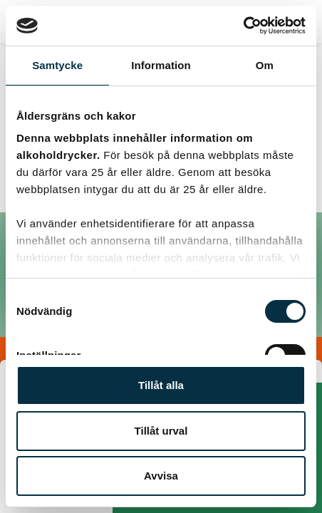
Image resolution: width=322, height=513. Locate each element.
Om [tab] (265, 65)
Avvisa (161, 476)
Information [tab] (161, 65)
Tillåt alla (161, 385)
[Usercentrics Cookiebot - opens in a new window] (243, 25)
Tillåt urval (161, 431)
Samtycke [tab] (57, 65)
